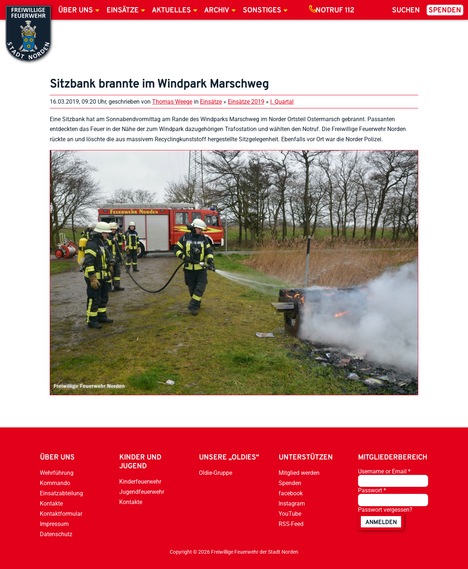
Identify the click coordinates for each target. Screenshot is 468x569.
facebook (291, 493)
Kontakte (51, 503)
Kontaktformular (61, 513)
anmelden (381, 522)
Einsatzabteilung (61, 493)
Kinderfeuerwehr (140, 481)
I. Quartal (282, 101)
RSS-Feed (291, 523)
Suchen (406, 10)
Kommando (55, 483)
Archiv (216, 10)
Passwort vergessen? (385, 509)
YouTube (290, 513)
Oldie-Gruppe (215, 472)
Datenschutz (56, 534)
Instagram (292, 503)
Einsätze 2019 (246, 101)
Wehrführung (56, 472)
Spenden (445, 10)
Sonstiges (262, 10)
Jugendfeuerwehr (141, 491)
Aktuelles (171, 10)
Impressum (54, 523)
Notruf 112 (335, 10)
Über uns (75, 10)
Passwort (372, 490)
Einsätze (122, 10)
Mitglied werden (299, 472)
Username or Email (384, 471)
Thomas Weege (172, 101)
